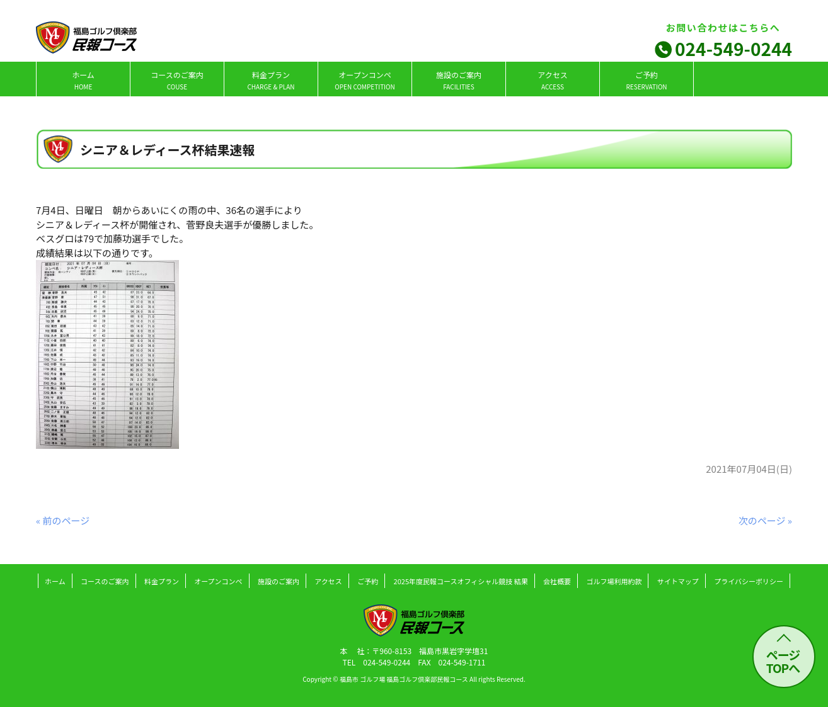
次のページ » (765, 520)
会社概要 (557, 581)
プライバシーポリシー (748, 581)
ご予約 (646, 80)
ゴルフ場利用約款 (613, 581)
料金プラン (270, 80)
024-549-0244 (733, 48)
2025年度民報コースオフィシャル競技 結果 (461, 581)
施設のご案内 (458, 80)
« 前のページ (62, 520)
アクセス (552, 80)
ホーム (83, 80)
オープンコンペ (364, 80)
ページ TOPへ (783, 661)
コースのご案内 (177, 80)
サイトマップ (678, 581)
